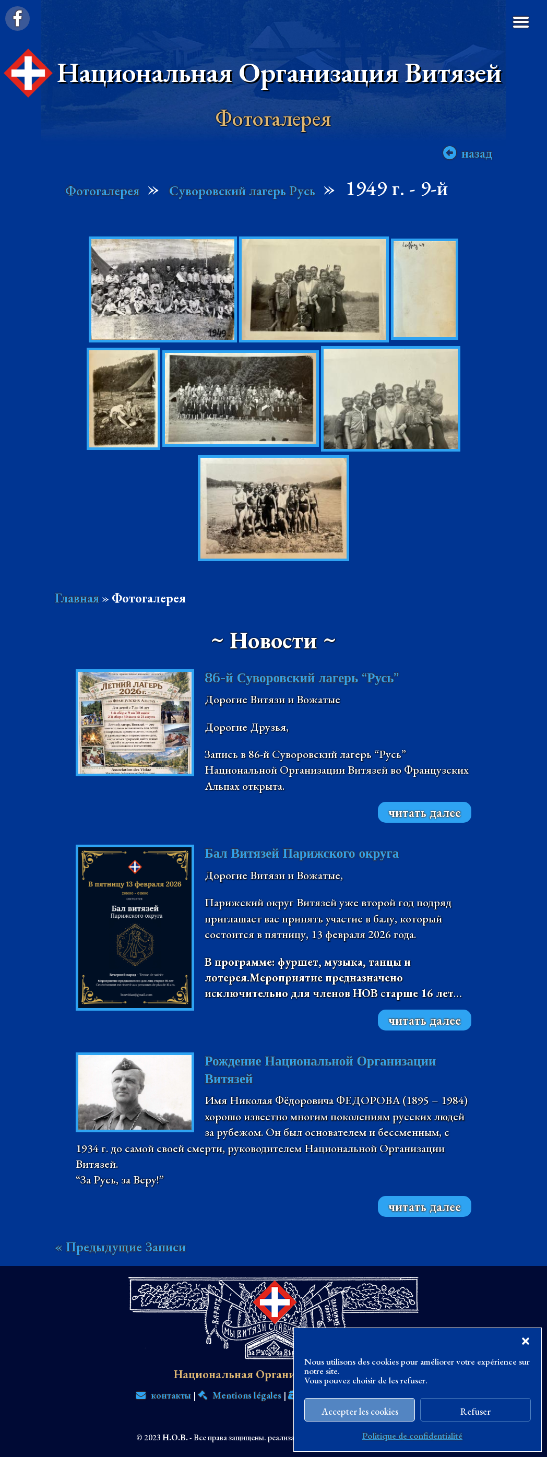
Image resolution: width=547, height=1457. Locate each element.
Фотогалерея (102, 190)
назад (476, 153)
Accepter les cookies (360, 1411)
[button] (525, 1341)
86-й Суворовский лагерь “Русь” (302, 678)
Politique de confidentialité (412, 1435)
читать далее (424, 812)
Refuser (475, 1411)
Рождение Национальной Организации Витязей (320, 1070)
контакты (163, 1395)
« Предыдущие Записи (120, 1246)
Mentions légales (239, 1395)
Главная (77, 597)
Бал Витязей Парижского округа (302, 853)
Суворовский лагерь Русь (242, 190)
